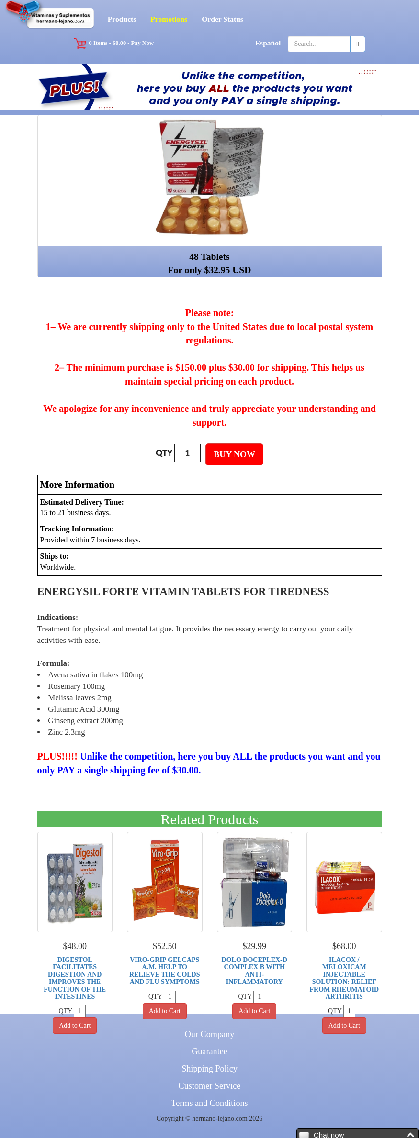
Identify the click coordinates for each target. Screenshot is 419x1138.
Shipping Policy (209, 1068)
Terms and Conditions (209, 1103)
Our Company (210, 1034)
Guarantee (209, 1051)
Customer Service (210, 1086)
